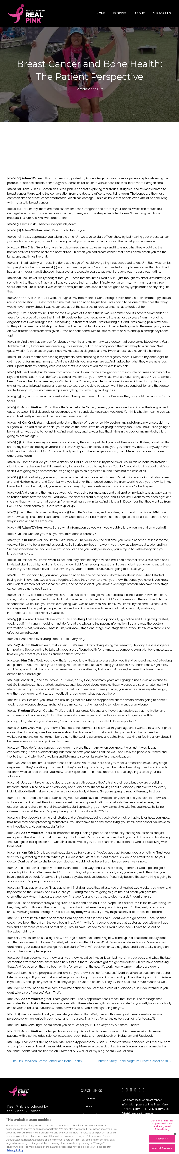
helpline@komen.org (143, 1112)
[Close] (175, 1134)
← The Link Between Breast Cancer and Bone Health (44, 1060)
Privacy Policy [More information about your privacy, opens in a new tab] (15, 1150)
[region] (89, 1134)
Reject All (162, 1138)
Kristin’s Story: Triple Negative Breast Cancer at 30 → (135, 1060)
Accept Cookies (162, 1148)
